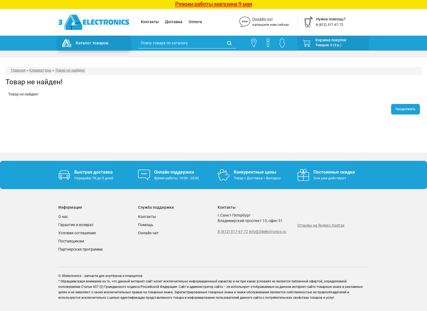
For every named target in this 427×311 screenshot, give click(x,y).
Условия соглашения (77, 233)
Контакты (150, 22)
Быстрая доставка (93, 172)
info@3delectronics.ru (267, 231)
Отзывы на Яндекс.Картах (320, 225)
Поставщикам (71, 241)
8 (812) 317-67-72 (233, 231)
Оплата (195, 22)
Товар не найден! (70, 70)
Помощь (145, 225)
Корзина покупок (330, 40)
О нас (63, 216)
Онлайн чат (262, 19)
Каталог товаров (85, 43)
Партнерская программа (80, 249)
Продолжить (405, 109)
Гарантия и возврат (76, 225)
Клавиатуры (40, 70)
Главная (18, 70)
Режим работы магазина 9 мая (213, 4)
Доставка (173, 22)
